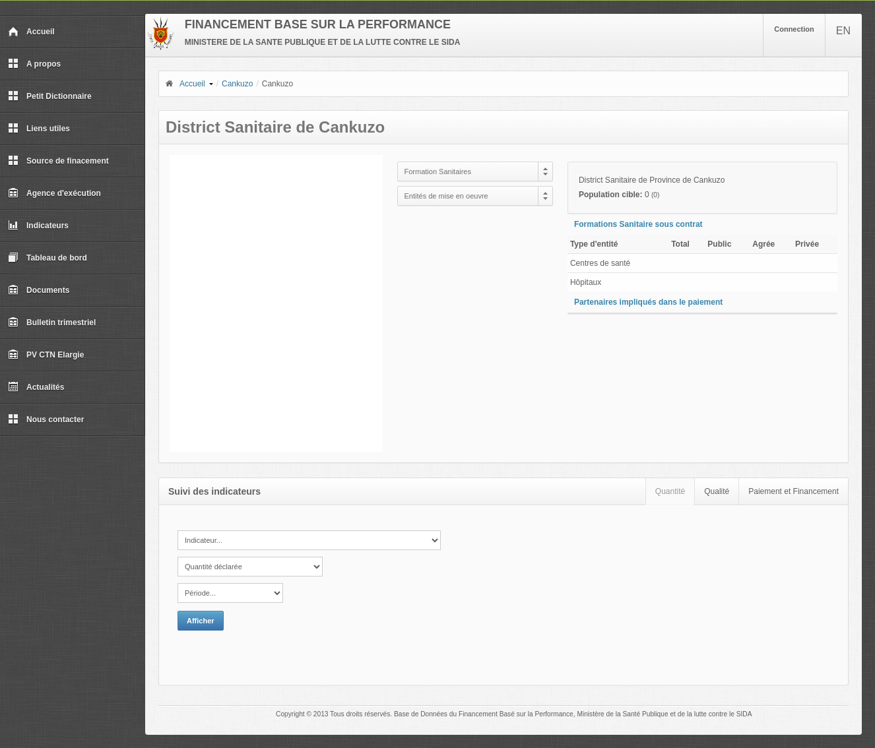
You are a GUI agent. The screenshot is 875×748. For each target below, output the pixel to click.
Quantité (670, 491)
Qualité (716, 491)
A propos (34, 64)
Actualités (36, 387)
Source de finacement (58, 161)
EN (843, 30)
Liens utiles (39, 128)
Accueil (31, 31)
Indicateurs (38, 225)
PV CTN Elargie (46, 355)
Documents (38, 290)
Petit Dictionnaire (50, 96)
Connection (794, 29)
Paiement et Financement (793, 491)
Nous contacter (46, 419)
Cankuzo (237, 83)
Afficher (200, 621)
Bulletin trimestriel (52, 322)
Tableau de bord (47, 258)
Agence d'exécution (54, 193)
